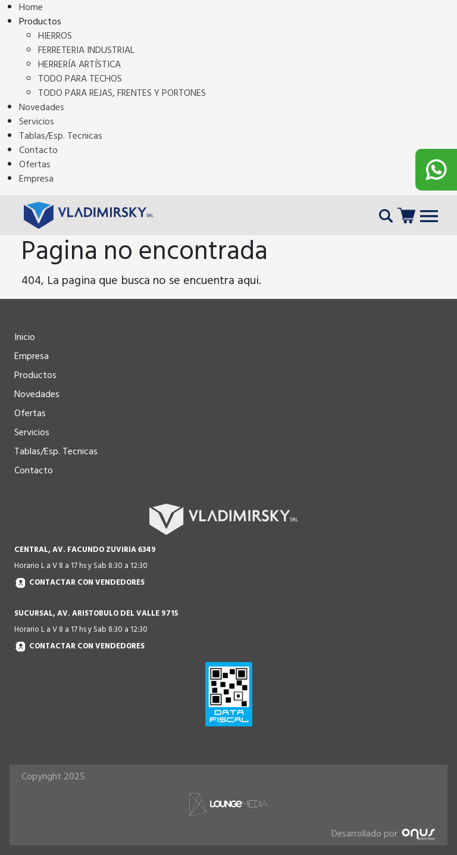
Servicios (36, 121)
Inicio (24, 337)
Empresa (36, 178)
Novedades (41, 107)
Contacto (38, 150)
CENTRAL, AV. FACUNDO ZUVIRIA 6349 (85, 549)
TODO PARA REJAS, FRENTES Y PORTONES (122, 93)
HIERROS (55, 35)
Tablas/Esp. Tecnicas (60, 135)
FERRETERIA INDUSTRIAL (86, 50)
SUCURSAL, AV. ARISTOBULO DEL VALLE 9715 (96, 613)
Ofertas (35, 164)
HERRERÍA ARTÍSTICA (79, 64)
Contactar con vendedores (79, 583)
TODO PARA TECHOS (80, 78)
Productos (35, 375)
